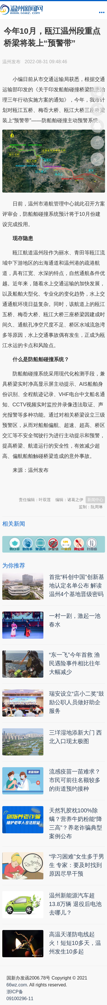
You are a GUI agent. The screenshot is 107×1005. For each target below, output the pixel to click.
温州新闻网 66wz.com (53, 484)
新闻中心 (95, 499)
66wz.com (17, 984)
